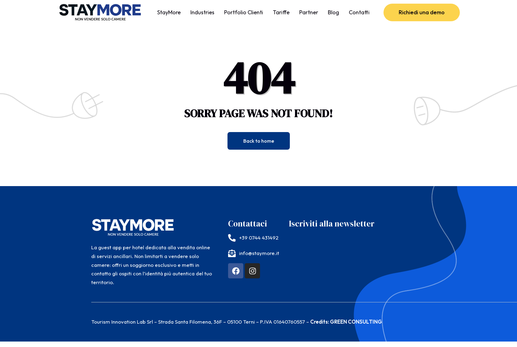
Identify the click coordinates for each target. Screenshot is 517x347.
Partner (308, 12)
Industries (202, 12)
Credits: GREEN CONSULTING (346, 321)
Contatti (359, 12)
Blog (333, 12)
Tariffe (281, 12)
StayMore (169, 12)
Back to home (258, 141)
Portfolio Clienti (243, 12)
